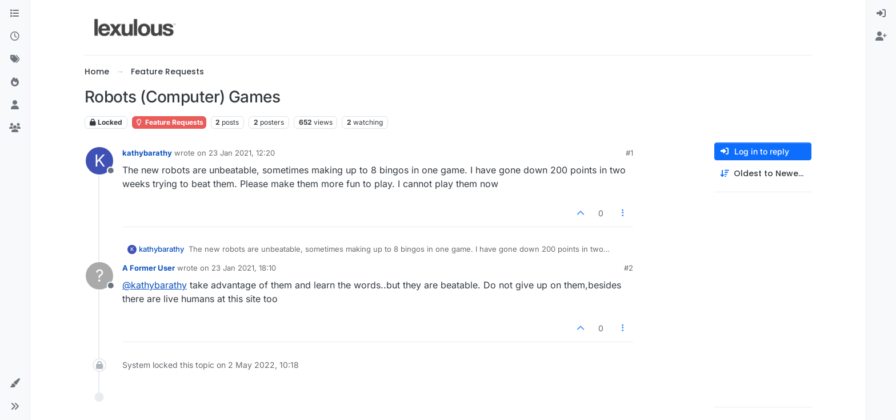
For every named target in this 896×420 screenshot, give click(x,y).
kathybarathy (147, 152)
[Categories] (15, 14)
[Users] (15, 105)
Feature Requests (169, 122)
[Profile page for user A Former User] (99, 276)
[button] (15, 383)
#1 (629, 152)
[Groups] (15, 128)
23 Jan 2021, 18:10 (243, 267)
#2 (628, 267)
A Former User (148, 267)
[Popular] (15, 82)
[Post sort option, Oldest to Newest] (762, 174)
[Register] (881, 36)
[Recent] (15, 36)
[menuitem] (881, 14)
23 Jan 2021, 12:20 (242, 152)
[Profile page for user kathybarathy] (99, 161)
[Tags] (15, 59)
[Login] (881, 14)
